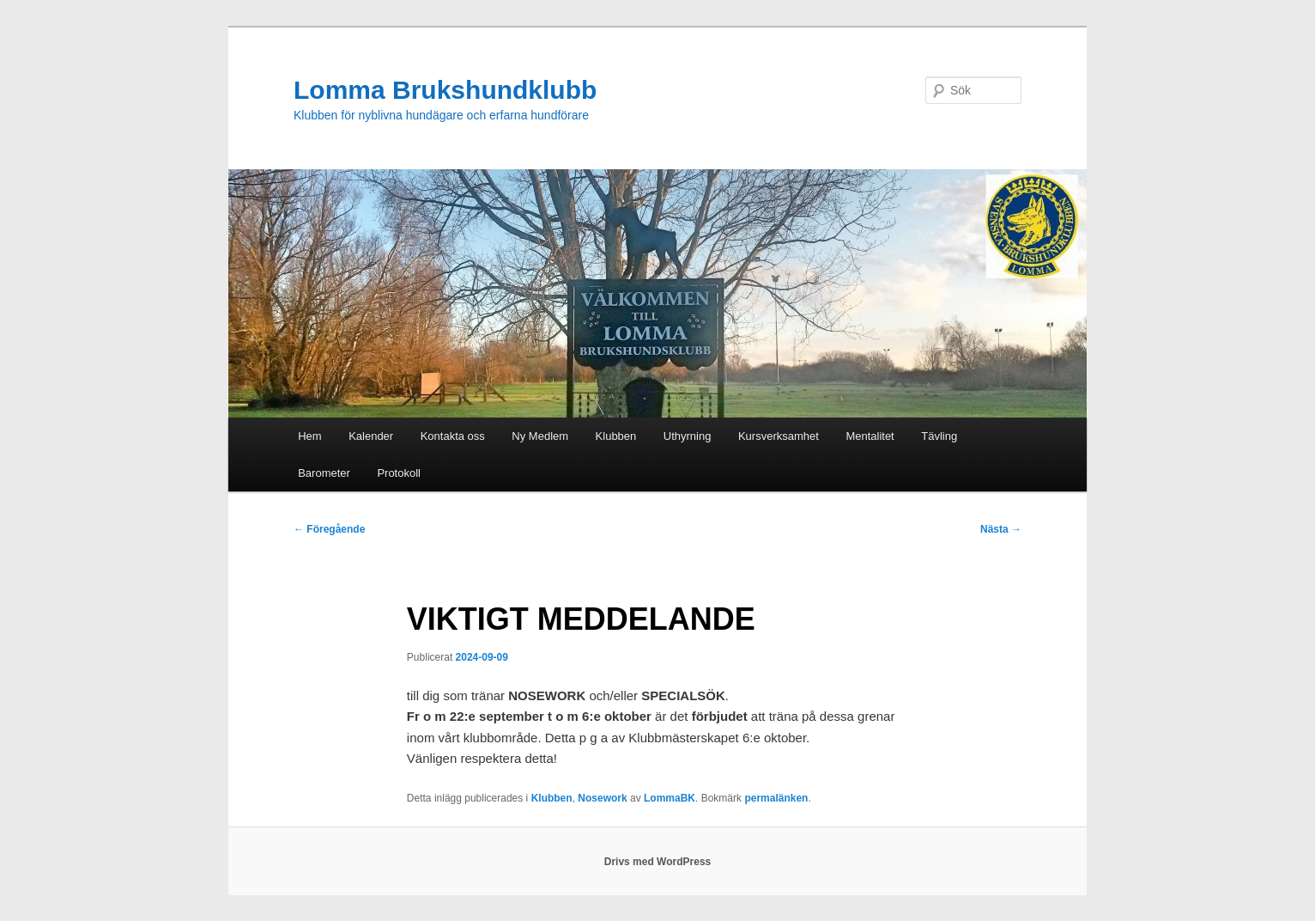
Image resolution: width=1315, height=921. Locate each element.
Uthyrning (688, 436)
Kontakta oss (453, 436)
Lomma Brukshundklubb (445, 90)
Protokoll (399, 473)
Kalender (370, 436)
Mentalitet (869, 436)
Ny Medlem (540, 436)
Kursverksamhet (778, 436)
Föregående (329, 529)
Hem (309, 436)
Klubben (616, 436)
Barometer (324, 473)
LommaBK (669, 798)
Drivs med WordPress (658, 862)
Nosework (602, 798)
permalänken (776, 798)
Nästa (1000, 529)
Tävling (939, 436)
